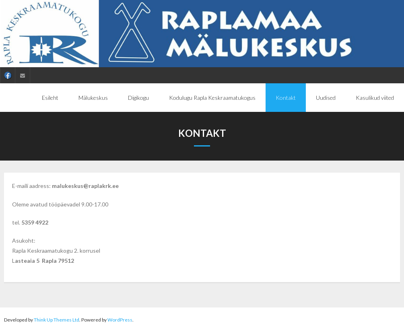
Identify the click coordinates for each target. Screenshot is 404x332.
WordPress (119, 320)
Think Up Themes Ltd (56, 320)
